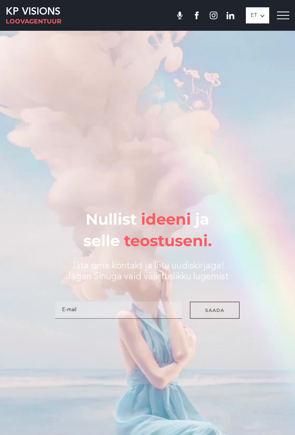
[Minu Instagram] (213, 15)
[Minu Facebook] (196, 15)
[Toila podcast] (179, 15)
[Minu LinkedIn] (230, 15)
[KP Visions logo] (33, 15)
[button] (257, 15)
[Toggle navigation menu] (283, 15)
